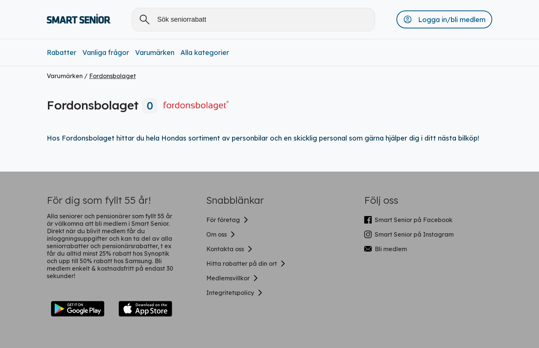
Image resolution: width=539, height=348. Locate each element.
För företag (227, 220)
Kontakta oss (229, 249)
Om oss (221, 234)
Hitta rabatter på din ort (246, 263)
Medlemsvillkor (232, 278)
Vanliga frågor (105, 52)
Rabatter (61, 52)
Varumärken (154, 52)
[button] (444, 19)
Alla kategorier (204, 52)
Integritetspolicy (234, 292)
